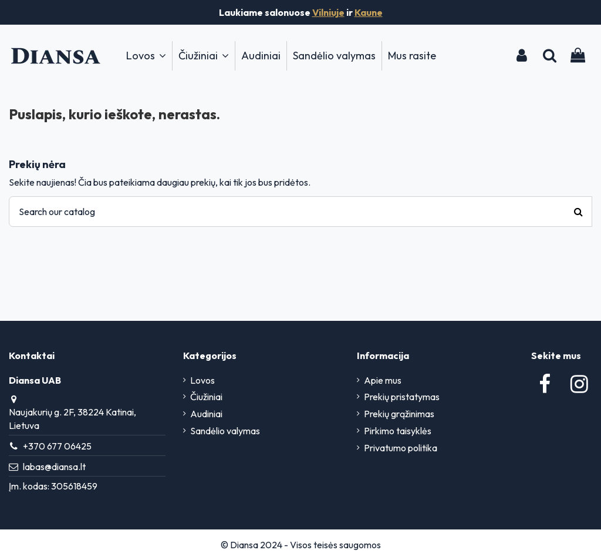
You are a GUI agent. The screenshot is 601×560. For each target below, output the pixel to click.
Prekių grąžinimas (399, 414)
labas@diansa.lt (54, 466)
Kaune (368, 12)
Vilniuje (328, 12)
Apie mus (382, 380)
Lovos (202, 380)
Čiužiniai (206, 397)
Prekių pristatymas (402, 397)
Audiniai (206, 414)
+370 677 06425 (57, 446)
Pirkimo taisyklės (397, 431)
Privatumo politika (400, 448)
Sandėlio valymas (225, 431)
